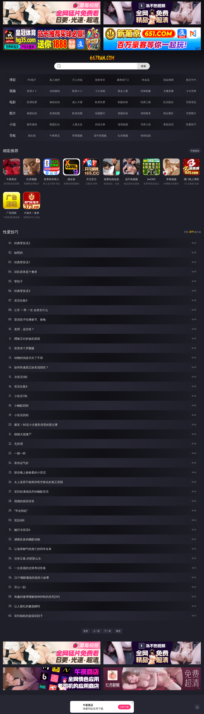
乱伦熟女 (168, 102)
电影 (12, 102)
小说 (12, 124)
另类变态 (191, 102)
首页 (86, 630)
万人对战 (77, 80)
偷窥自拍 (32, 113)
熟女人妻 (123, 91)
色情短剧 (146, 135)
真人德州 (55, 80)
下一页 (107, 630)
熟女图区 (168, 113)
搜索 (143, 66)
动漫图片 (100, 113)
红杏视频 (123, 135)
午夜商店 (55, 135)
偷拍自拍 (55, 102)
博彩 (12, 80)
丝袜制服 (146, 91)
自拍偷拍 (55, 91)
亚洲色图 (55, 113)
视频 (12, 91)
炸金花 (145, 80)
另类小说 (146, 124)
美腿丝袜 (123, 113)
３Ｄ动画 (100, 91)
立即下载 (124, 706)
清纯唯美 (146, 113)
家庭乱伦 (55, 124)
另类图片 (191, 113)
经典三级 (146, 102)
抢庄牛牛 (191, 80)
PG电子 (32, 80)
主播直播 (168, 91)
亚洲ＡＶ (32, 91)
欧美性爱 (100, 102)
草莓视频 (77, 135)
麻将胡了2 (123, 80)
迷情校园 (123, 124)
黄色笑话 (168, 124)
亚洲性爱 (32, 102)
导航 (12, 135)
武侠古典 (100, 124)
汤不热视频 (100, 135)
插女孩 (32, 135)
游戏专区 (100, 80)
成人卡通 (77, 102)
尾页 (118, 630)
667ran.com (102, 58)
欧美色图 (77, 113)
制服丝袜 (123, 102)
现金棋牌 (168, 80)
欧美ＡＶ (77, 91)
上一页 (96, 630)
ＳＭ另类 (191, 91)
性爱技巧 (191, 124)
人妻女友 (77, 124)
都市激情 (32, 124)
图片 (12, 113)
